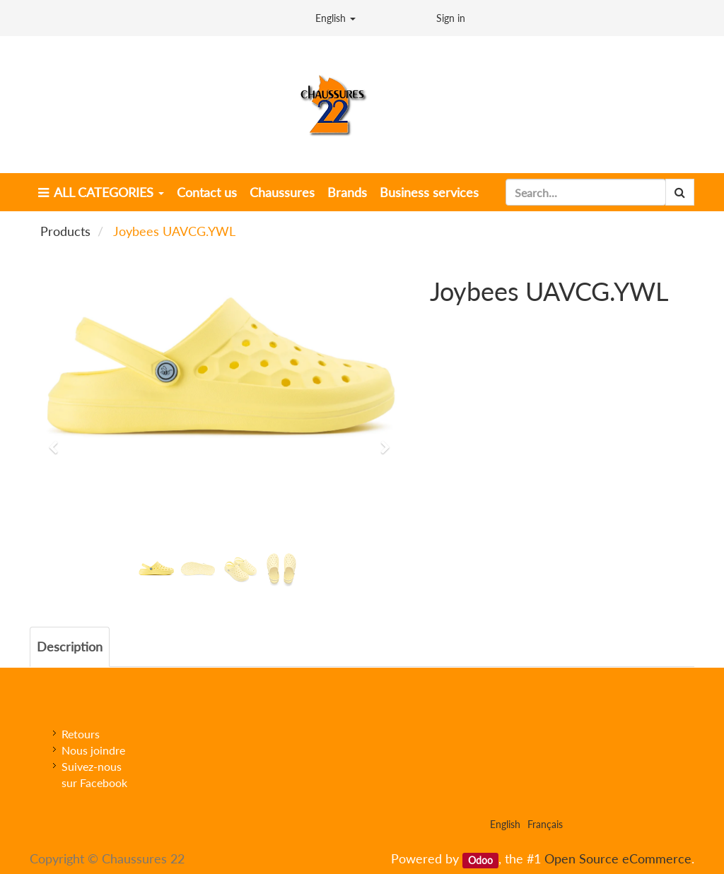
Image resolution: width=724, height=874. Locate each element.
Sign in (450, 18)
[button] (58, 441)
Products (65, 231)
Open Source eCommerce (617, 858)
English (335, 18)
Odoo (480, 860)
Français (545, 824)
